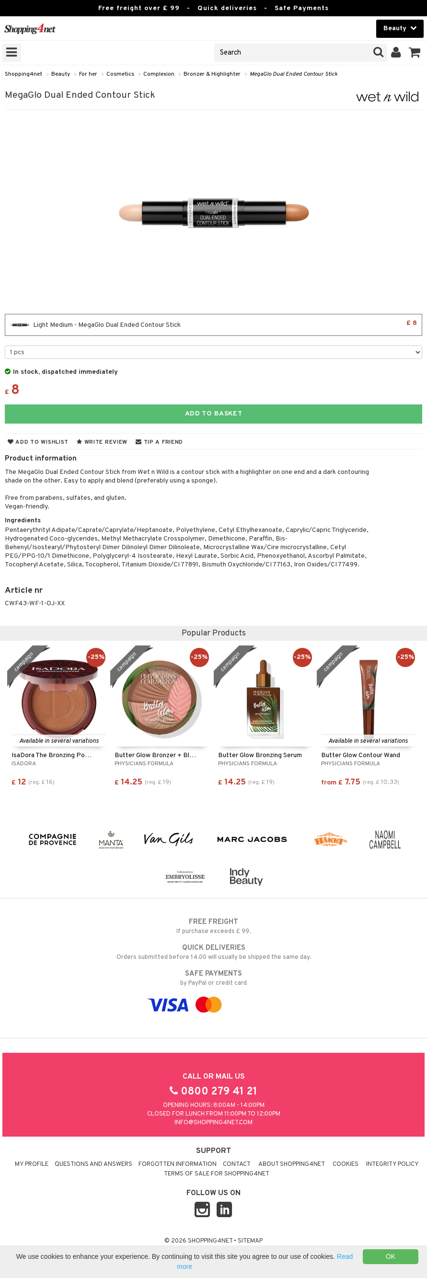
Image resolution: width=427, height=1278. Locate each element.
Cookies (345, 1164)
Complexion (158, 74)
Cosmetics (120, 74)
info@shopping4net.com (213, 1123)
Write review (102, 442)
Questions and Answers (93, 1164)
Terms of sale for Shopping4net (216, 1174)
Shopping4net (23, 74)
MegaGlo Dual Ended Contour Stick (293, 74)
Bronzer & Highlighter (212, 74)
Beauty (60, 74)
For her (88, 74)
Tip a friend (159, 442)
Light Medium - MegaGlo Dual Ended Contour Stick (213, 324)
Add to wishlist (38, 442)
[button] (415, 53)
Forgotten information (177, 1164)
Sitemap (250, 1241)
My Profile (31, 1164)
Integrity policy (392, 1164)
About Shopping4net (291, 1164)
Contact (237, 1164)
